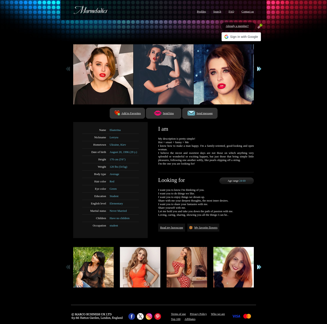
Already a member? (237, 26)
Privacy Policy (198, 314)
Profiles (201, 11)
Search (217, 11)
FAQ (231, 11)
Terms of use (178, 314)
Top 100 (176, 319)
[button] (241, 36)
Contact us (248, 11)
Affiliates (190, 319)
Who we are (218, 314)
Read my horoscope (171, 227)
